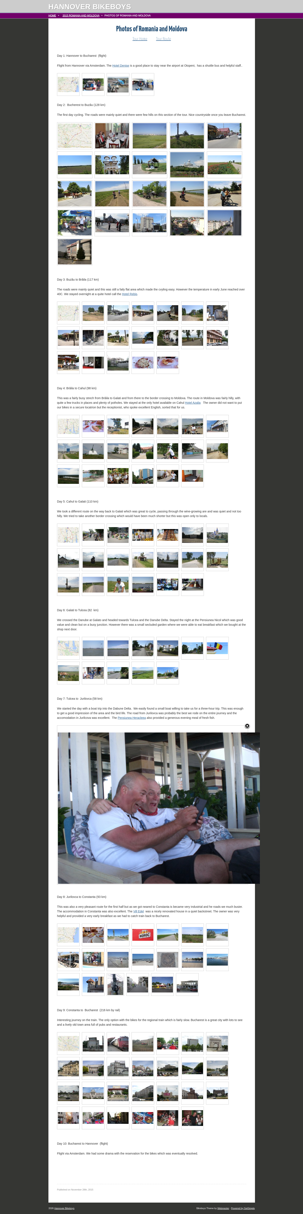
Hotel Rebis (129, 294)
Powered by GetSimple (243, 1208)
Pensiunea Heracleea (132, 717)
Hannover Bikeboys (89, 7)
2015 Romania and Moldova (80, 15)
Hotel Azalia (193, 402)
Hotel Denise (120, 65)
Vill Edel (138, 911)
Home (52, 15)
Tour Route (163, 39)
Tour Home (140, 39)
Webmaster (223, 1208)
